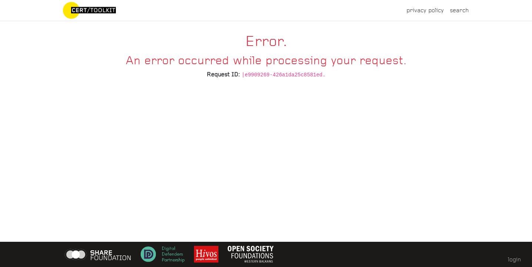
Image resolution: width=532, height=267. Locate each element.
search (459, 10)
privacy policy (425, 10)
